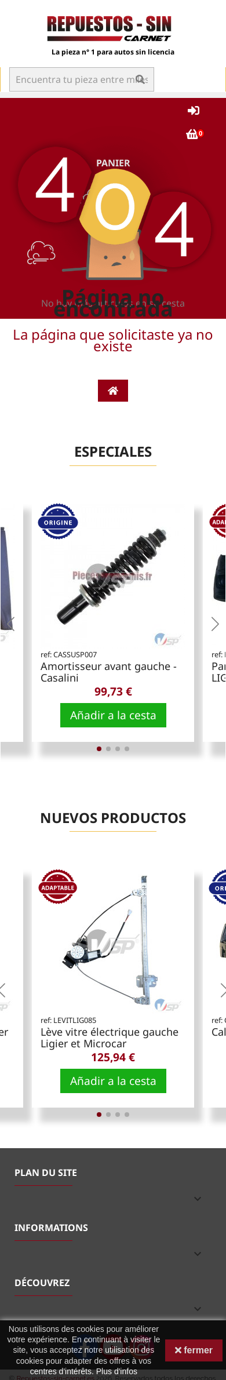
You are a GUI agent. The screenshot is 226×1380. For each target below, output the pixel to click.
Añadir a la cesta (113, 715)
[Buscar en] (81, 79)
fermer (194, 1350)
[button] (10, 624)
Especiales (113, 451)
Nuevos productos (113, 817)
